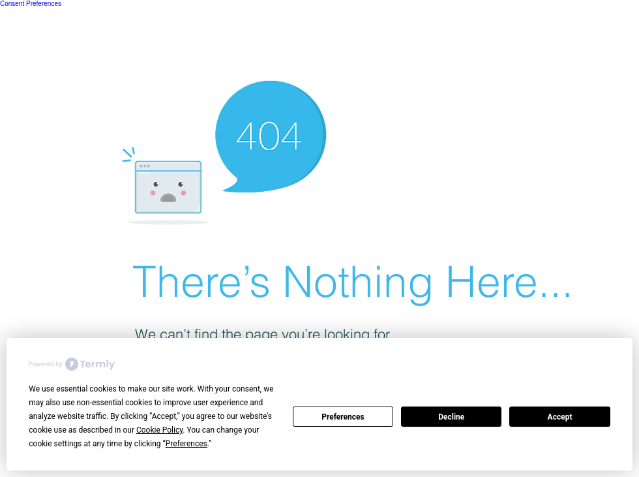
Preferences (342, 417)
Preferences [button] (186, 443)
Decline (451, 417)
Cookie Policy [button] (159, 430)
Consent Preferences (30, 3)
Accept (560, 417)
